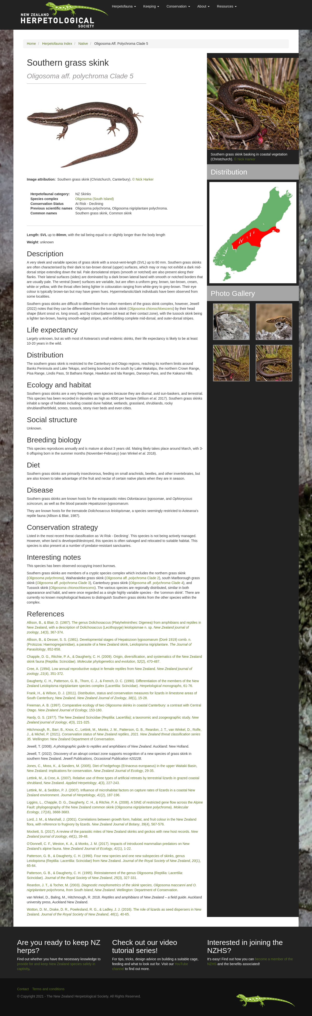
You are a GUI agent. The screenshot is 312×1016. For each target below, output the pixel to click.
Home (31, 44)
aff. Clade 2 (132, 578)
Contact (23, 989)
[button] (228, 321)
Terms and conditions (48, 989)
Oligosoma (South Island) (94, 199)
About (203, 6)
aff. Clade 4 (156, 583)
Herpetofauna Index (57, 44)
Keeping (151, 6)
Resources (227, 6)
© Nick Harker (143, 179)
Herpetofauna (124, 6)
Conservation (178, 6)
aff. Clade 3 (63, 583)
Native (83, 44)
